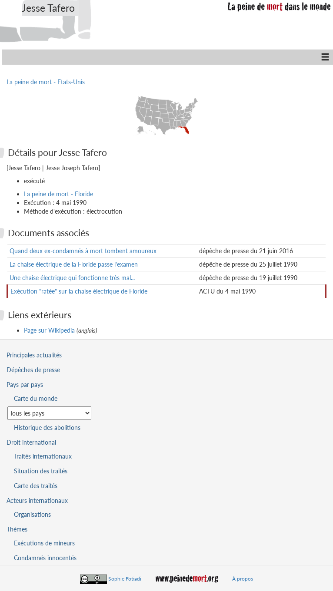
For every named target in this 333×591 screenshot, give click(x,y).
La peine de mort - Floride (58, 194)
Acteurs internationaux (37, 500)
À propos (242, 578)
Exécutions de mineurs (44, 543)
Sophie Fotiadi (124, 578)
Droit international (31, 442)
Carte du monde (35, 398)
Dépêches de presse (33, 369)
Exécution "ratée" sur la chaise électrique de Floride (78, 291)
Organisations (32, 514)
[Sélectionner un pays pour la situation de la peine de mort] (49, 413)
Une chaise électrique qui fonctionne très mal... (72, 277)
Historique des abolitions (47, 427)
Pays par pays (25, 384)
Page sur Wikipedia (49, 330)
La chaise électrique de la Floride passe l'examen (74, 264)
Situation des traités (40, 471)
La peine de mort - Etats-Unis (46, 82)
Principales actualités (34, 355)
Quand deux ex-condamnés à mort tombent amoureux (83, 250)
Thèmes (17, 529)
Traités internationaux (43, 456)
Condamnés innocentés (45, 557)
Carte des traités (35, 485)
